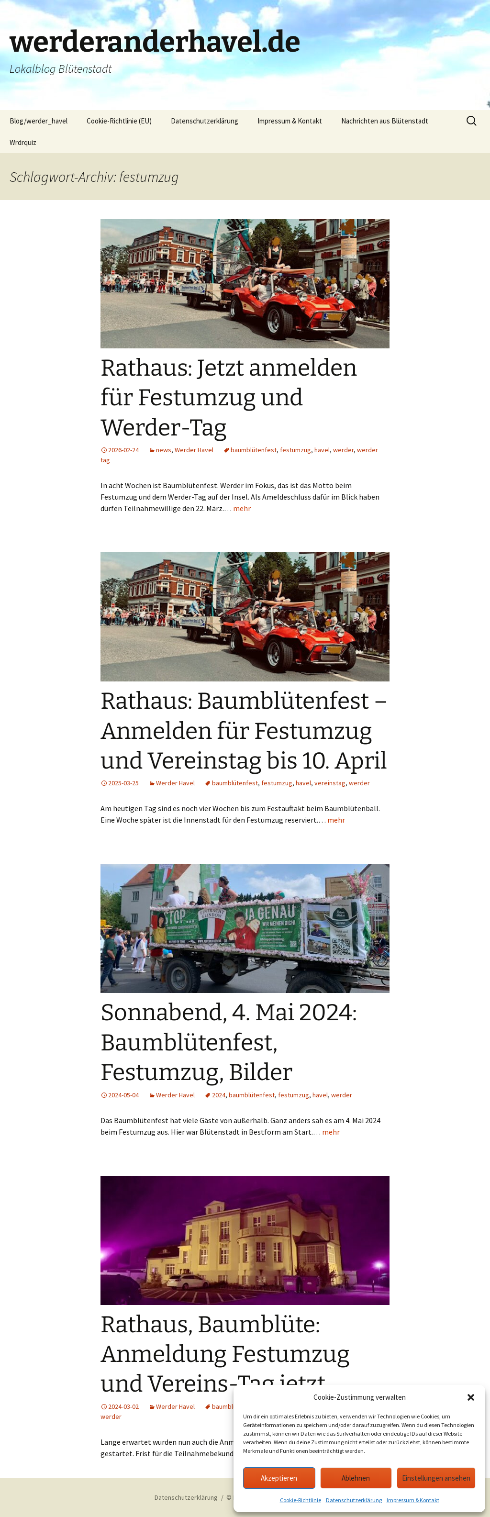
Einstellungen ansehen (436, 1478)
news (163, 450)
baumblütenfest (254, 450)
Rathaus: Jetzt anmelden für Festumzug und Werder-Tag (228, 398)
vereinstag (329, 783)
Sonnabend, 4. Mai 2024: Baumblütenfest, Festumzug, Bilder (228, 1042)
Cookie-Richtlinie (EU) (119, 120)
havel (322, 450)
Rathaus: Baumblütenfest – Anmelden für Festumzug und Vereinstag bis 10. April (244, 731)
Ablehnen (356, 1478)
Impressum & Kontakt (413, 1500)
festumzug (295, 450)
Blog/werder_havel (38, 120)
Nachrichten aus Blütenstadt (384, 120)
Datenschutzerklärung (354, 1500)
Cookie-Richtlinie (300, 1500)
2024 (218, 1095)
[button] (471, 1397)
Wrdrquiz (23, 142)
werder (343, 450)
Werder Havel (194, 450)
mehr (242, 508)
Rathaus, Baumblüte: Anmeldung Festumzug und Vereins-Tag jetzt (225, 1354)
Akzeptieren (279, 1478)
